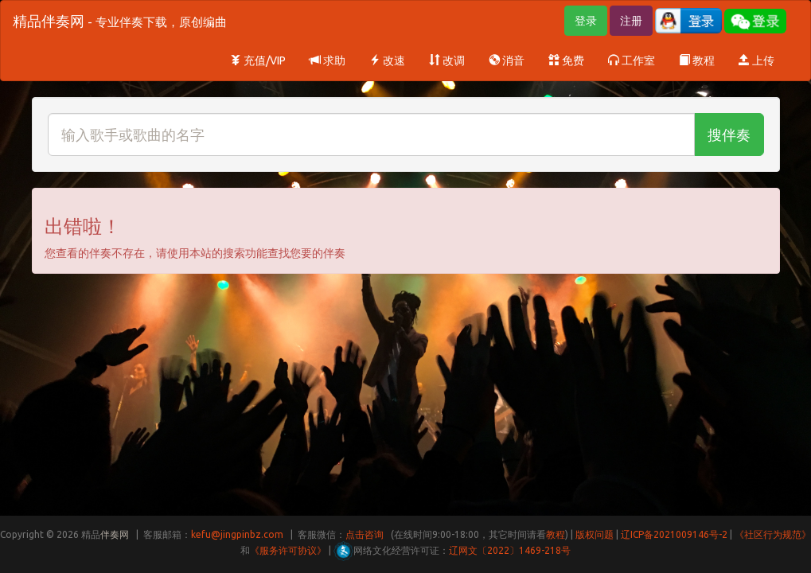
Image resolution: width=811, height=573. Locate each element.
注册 (631, 20)
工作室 (631, 60)
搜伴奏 (729, 134)
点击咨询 (364, 534)
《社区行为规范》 (773, 534)
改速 (387, 60)
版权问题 (594, 534)
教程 (697, 60)
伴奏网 (114, 534)
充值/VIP (258, 60)
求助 (327, 60)
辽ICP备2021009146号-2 (674, 534)
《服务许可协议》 (288, 550)
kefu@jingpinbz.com (237, 534)
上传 (756, 60)
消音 (506, 60)
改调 (447, 60)
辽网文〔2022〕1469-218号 (510, 550)
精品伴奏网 (120, 21)
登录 (586, 20)
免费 (566, 60)
